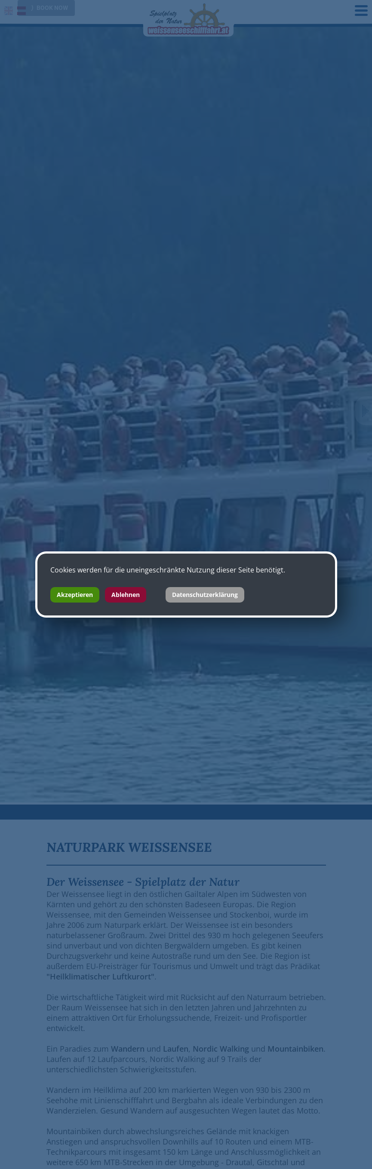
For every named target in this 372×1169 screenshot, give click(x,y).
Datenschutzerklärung (205, 595)
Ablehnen (125, 595)
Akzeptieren (75, 595)
